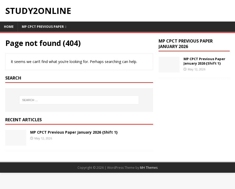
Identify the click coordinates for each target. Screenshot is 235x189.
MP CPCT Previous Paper (43, 26)
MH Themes (149, 167)
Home (9, 26)
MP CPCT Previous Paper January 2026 (186, 43)
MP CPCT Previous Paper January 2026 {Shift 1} (74, 132)
